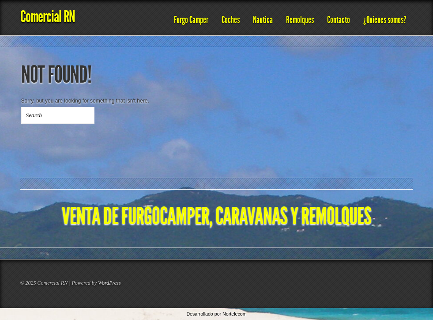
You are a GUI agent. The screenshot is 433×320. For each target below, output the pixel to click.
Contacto (338, 20)
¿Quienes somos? (385, 20)
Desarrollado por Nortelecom (216, 313)
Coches (231, 20)
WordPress (109, 283)
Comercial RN (47, 17)
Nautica (263, 20)
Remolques (300, 20)
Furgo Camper (191, 20)
